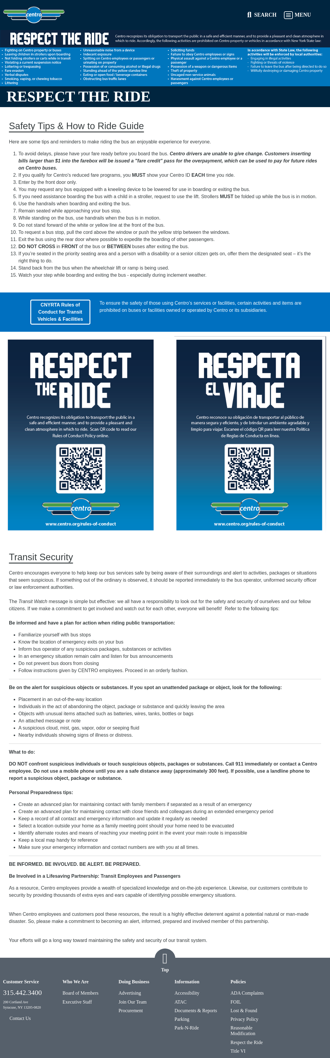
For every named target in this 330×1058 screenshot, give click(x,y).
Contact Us (20, 1018)
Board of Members (80, 993)
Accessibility (187, 993)
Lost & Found (243, 1010)
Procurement (131, 1010)
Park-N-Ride (187, 1027)
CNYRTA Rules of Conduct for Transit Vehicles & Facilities (60, 312)
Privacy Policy (244, 1019)
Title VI (237, 1051)
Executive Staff (77, 1001)
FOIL (235, 1001)
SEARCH (265, 15)
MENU (303, 15)
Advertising (130, 993)
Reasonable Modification (242, 1030)
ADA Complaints (247, 993)
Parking (182, 1019)
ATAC (181, 1001)
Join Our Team (133, 1001)
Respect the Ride (246, 1042)
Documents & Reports (196, 1010)
